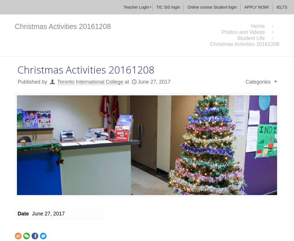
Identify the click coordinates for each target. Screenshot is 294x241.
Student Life (251, 38)
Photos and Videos (243, 32)
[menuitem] (136, 7)
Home (258, 26)
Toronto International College (90, 82)
